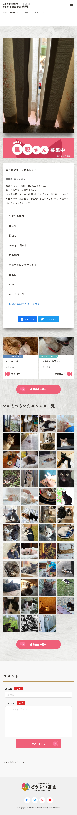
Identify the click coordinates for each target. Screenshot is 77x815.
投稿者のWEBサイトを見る (24, 304)
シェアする (29, 319)
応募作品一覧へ (38, 389)
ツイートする (51, 319)
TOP (5, 12)
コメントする (38, 743)
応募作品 (14, 12)
